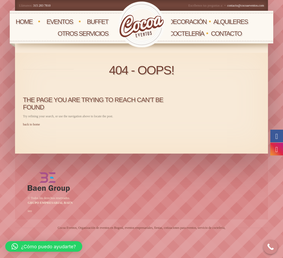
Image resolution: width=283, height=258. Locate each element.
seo (30, 211)
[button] (43, 246)
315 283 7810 (42, 5)
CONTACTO (226, 33)
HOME (24, 21)
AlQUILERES (230, 21)
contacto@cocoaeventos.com (245, 5)
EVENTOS (59, 21)
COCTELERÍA (186, 33)
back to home (31, 124)
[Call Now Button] (270, 247)
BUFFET (97, 21)
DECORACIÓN (188, 21)
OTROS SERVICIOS (83, 33)
